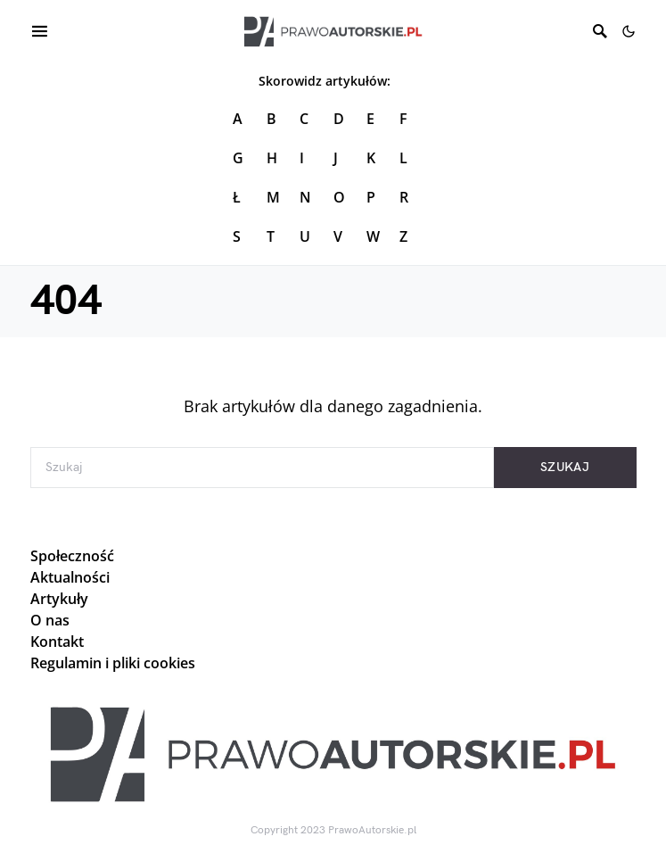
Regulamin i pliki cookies (112, 663)
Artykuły (59, 599)
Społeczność (72, 556)
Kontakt (57, 641)
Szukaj (564, 467)
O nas (50, 620)
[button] (628, 31)
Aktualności (70, 577)
